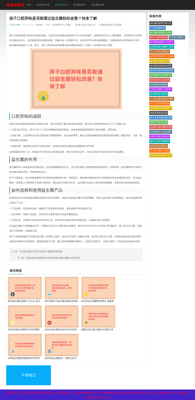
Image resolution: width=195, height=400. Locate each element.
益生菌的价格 (98, 5)
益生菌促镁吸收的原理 (160, 66)
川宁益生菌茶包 (157, 28)
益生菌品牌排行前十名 (160, 23)
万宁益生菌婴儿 (176, 38)
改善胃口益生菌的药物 (160, 127)
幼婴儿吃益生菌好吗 (159, 137)
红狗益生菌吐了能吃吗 (160, 89)
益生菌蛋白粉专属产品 (160, 75)
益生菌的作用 (61, 5)
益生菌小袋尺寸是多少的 (86, 25)
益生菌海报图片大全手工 (161, 42)
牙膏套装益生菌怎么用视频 (111, 25)
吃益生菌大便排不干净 (160, 155)
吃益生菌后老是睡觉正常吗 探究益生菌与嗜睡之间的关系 (112, 262)
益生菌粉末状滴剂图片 (160, 108)
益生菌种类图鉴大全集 (160, 33)
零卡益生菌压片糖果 (159, 151)
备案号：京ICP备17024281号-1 (93, 374)
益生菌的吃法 (80, 5)
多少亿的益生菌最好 (159, 52)
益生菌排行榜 (43, 5)
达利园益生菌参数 (158, 85)
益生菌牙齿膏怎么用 (159, 61)
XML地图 (11, 374)
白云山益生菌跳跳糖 (159, 104)
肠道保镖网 (16, 25)
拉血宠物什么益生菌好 (160, 132)
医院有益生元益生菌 (159, 80)
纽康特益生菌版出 (158, 146)
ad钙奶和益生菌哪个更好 (161, 47)
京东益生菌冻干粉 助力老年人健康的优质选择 (41, 262)
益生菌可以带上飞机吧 (62, 25)
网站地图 (47, 374)
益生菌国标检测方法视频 (161, 56)
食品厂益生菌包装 (158, 38)
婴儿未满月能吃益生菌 (160, 118)
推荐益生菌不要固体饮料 (161, 71)
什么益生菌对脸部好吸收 (161, 99)
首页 (29, 5)
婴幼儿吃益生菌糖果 (159, 141)
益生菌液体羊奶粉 (158, 94)
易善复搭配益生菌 (158, 113)
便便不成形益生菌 (158, 122)
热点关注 (47, 381)
